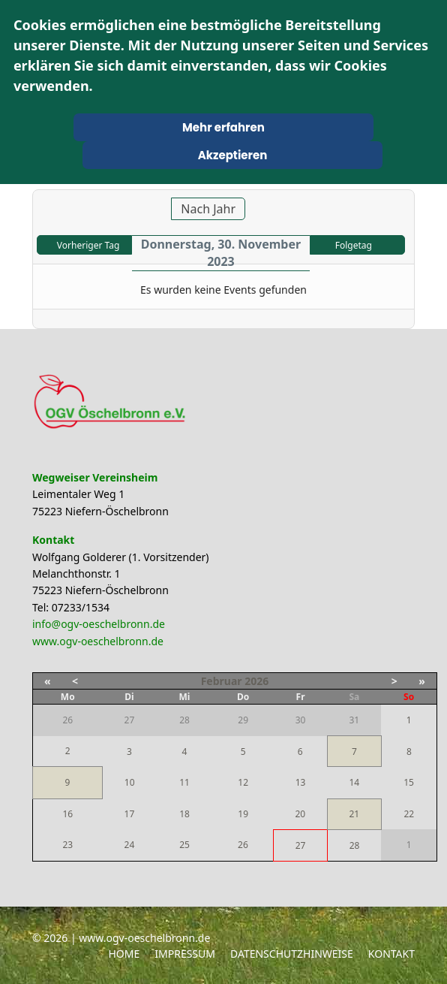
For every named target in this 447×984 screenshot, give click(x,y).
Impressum (184, 953)
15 (409, 782)
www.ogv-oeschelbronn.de (98, 641)
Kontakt (391, 953)
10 (129, 782)
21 (354, 813)
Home (124, 953)
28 (355, 845)
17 (129, 813)
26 (243, 844)
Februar (221, 681)
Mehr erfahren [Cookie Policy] (223, 127)
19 (243, 813)
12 (243, 782)
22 (409, 813)
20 (300, 813)
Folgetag (353, 245)
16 (67, 813)
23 (67, 844)
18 (184, 813)
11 (184, 782)
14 (354, 782)
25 (184, 844)
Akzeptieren (233, 155)
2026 (256, 681)
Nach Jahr (208, 209)
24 (129, 844)
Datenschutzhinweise (291, 953)
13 (301, 782)
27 (301, 845)
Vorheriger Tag (88, 245)
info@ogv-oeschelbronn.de (98, 624)
